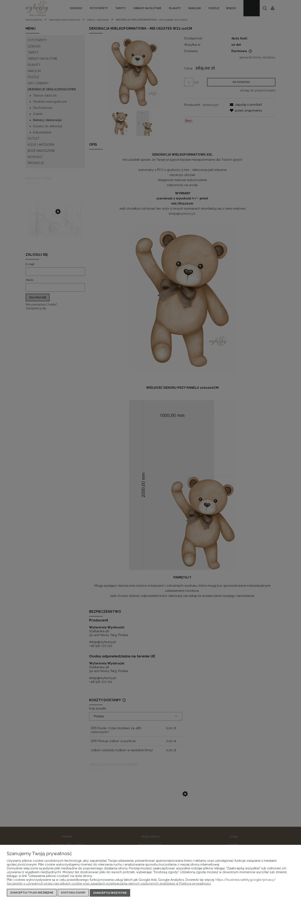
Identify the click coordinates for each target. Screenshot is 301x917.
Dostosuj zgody (73, 892)
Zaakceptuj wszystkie (110, 892)
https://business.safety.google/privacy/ (245, 880)
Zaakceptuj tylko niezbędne (31, 892)
